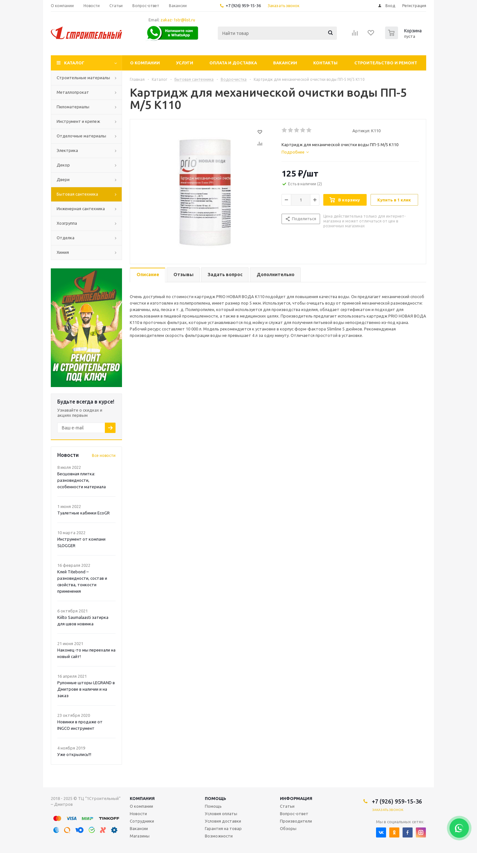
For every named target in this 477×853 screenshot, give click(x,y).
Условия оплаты (221, 813)
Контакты (325, 62)
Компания (142, 798)
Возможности (219, 836)
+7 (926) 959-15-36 (243, 5)
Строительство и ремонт (385, 62)
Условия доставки (223, 821)
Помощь (215, 798)
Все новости (104, 455)
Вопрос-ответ (294, 813)
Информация (296, 798)
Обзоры (288, 828)
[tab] (295, 152)
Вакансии (285, 62)
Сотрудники (142, 821)
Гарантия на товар (223, 828)
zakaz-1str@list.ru (178, 19)
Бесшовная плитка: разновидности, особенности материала (81, 480)
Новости (138, 813)
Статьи (287, 806)
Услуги (184, 62)
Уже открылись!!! (74, 754)
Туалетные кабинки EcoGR (83, 513)
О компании (145, 62)
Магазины (140, 836)
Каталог (74, 62)
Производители (296, 821)
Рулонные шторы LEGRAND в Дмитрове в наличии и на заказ (86, 689)
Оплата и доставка (233, 62)
